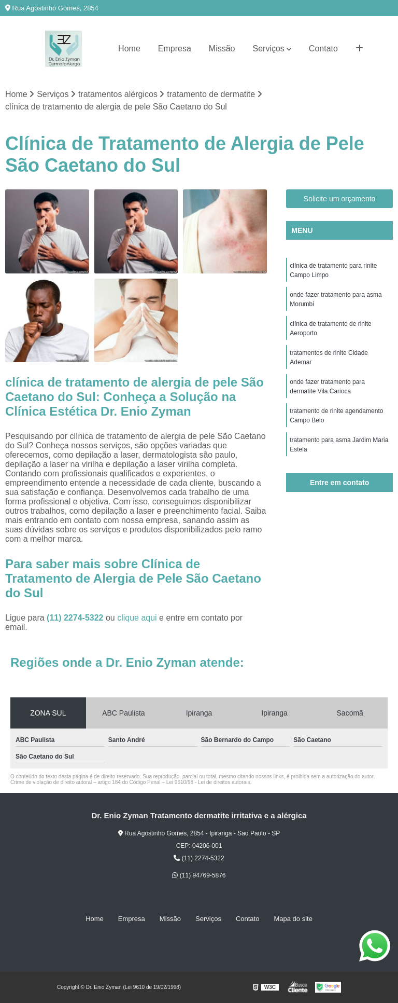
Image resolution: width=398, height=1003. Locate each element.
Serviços (269, 48)
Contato (323, 48)
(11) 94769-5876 (198, 875)
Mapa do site (293, 919)
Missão (222, 48)
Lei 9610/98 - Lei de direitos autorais (208, 782)
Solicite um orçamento (340, 199)
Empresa (174, 48)
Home (129, 48)
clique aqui (137, 617)
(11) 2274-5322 (76, 617)
